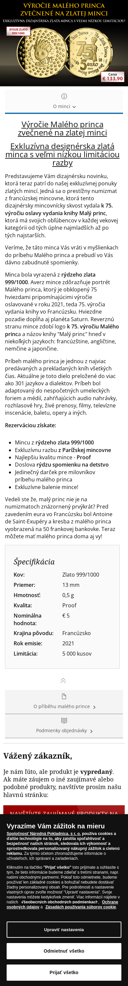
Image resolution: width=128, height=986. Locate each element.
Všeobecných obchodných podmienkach (59, 902)
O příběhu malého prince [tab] (64, 701)
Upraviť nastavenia (64, 929)
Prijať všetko (63, 972)
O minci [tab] (64, 101)
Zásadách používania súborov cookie (80, 907)
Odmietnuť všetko (64, 951)
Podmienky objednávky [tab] (64, 726)
